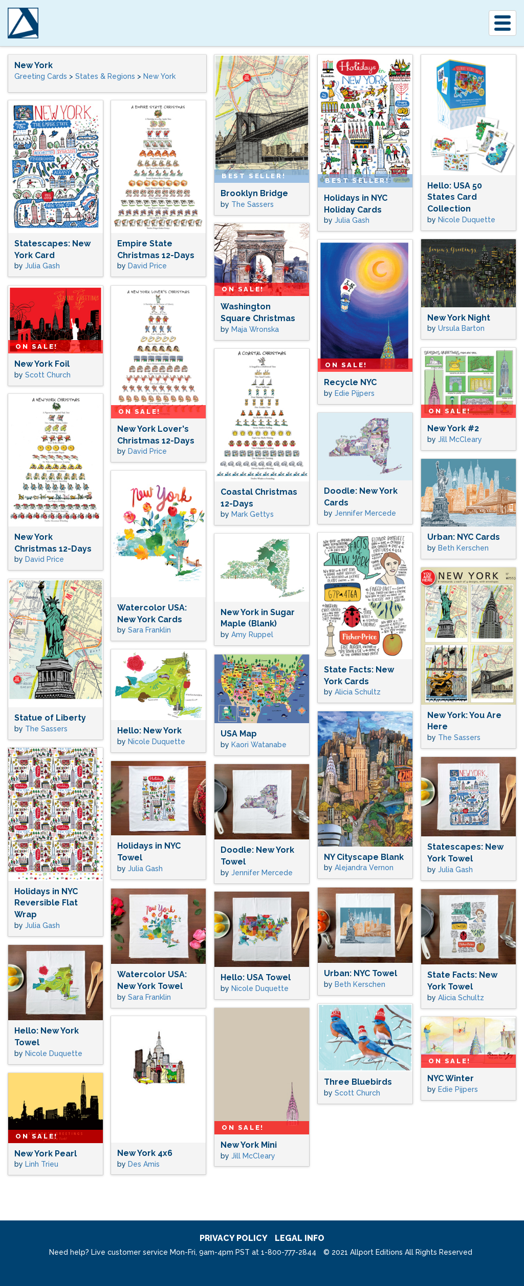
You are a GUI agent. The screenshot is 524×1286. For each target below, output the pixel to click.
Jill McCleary (460, 439)
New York (33, 65)
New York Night (458, 318)
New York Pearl (45, 1153)
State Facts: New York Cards (359, 675)
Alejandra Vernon (364, 867)
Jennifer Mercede (365, 513)
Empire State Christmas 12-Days (155, 249)
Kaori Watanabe (259, 745)
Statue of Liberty (50, 718)
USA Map (239, 734)
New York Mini (249, 1145)
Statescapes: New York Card (52, 249)
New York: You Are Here (464, 721)
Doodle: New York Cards (361, 497)
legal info (299, 1238)
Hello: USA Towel (256, 977)
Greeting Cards (40, 76)
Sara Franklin (149, 630)
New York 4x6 (144, 1153)
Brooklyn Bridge (254, 193)
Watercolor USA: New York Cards (152, 613)
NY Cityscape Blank (364, 857)
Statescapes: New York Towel (465, 852)
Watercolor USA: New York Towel (152, 980)
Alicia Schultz (358, 692)
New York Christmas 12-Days (53, 543)
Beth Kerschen (463, 548)
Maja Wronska (255, 329)
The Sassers (252, 204)
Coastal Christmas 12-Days (259, 498)
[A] (23, 23)
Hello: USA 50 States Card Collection (454, 197)
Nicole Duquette (466, 220)
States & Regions (105, 76)
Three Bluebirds (358, 1082)
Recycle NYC (350, 382)
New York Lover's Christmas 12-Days (155, 435)
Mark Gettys (252, 514)
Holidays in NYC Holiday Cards (355, 204)
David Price (147, 266)
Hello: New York (149, 730)
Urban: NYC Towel (360, 973)
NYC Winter (450, 1078)
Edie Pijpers (355, 393)
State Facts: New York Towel (462, 981)
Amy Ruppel (252, 634)
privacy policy (234, 1238)
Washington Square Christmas (258, 312)
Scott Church (48, 375)
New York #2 (453, 428)
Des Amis (144, 1164)
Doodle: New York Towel (257, 856)
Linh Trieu (41, 1164)
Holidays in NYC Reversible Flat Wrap (46, 903)
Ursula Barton (461, 328)
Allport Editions (93, 23)
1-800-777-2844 (288, 1252)
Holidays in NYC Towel (149, 851)
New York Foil (42, 364)
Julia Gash (352, 220)
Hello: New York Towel (46, 1036)
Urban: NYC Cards (463, 537)
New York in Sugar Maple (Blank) (258, 618)
